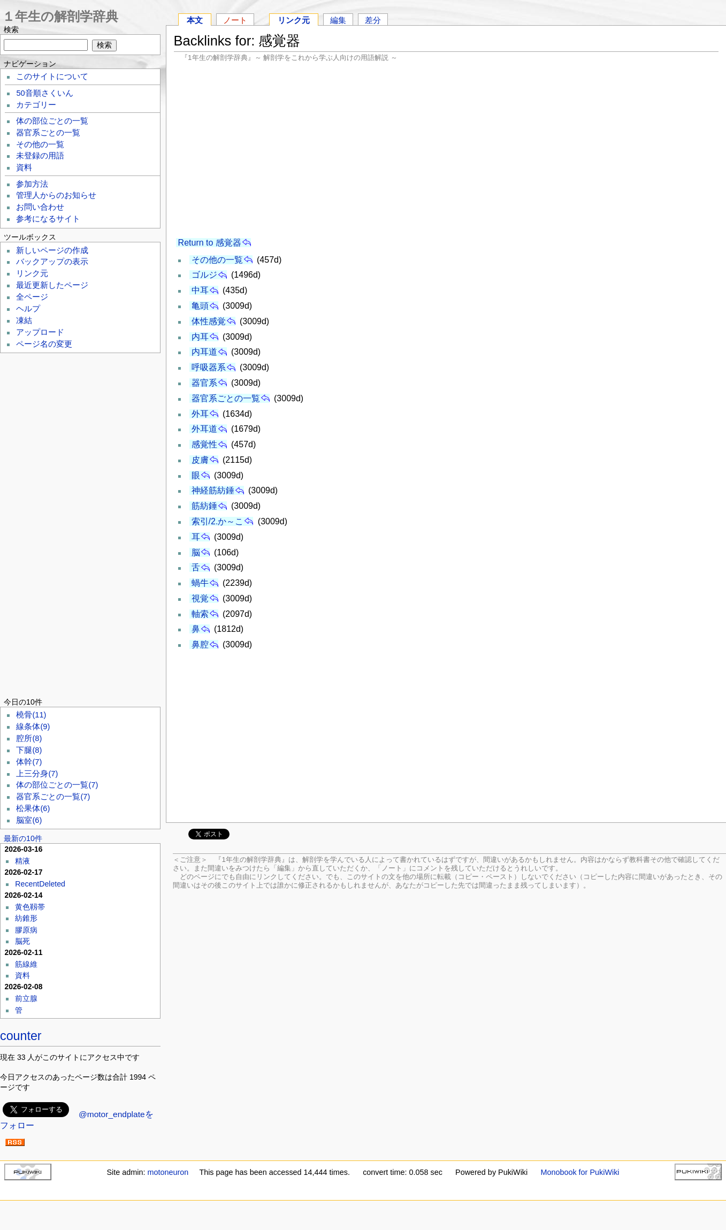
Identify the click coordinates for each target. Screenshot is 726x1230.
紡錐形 (26, 918)
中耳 (200, 290)
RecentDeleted (40, 884)
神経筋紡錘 (213, 490)
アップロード (40, 332)
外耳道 (204, 428)
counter (21, 1036)
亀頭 (200, 305)
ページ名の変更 (44, 344)
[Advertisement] (446, 150)
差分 (373, 20)
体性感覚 (209, 321)
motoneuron (167, 1172)
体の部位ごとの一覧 (52, 121)
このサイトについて (52, 76)
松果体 (33, 808)
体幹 (29, 762)
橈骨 (31, 715)
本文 (195, 20)
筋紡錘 (204, 505)
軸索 (200, 613)
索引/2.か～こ (218, 521)
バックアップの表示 (52, 261)
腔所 (29, 738)
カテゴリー (36, 105)
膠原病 (26, 930)
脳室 (29, 820)
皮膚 (200, 459)
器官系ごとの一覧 (226, 398)
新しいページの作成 (52, 250)
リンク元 (294, 20)
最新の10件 (23, 838)
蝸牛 (200, 582)
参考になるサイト (48, 219)
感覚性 (204, 444)
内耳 (200, 336)
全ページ (32, 297)
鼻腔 (200, 644)
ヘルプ (28, 308)
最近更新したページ (52, 285)
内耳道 (204, 351)
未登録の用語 (40, 155)
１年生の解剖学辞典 (60, 16)
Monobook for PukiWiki (579, 1172)
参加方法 (32, 184)
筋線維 (26, 964)
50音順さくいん (44, 93)
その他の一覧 (217, 259)
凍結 (24, 320)
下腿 (29, 750)
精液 (22, 861)
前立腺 (26, 998)
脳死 (22, 941)
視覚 (200, 598)
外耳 (200, 413)
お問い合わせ (40, 207)
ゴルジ (204, 274)
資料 (24, 167)
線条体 (33, 726)
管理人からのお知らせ (56, 195)
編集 (338, 20)
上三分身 (37, 773)
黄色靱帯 (30, 907)
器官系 (204, 382)
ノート (235, 20)
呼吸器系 (209, 367)
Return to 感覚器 (209, 242)
